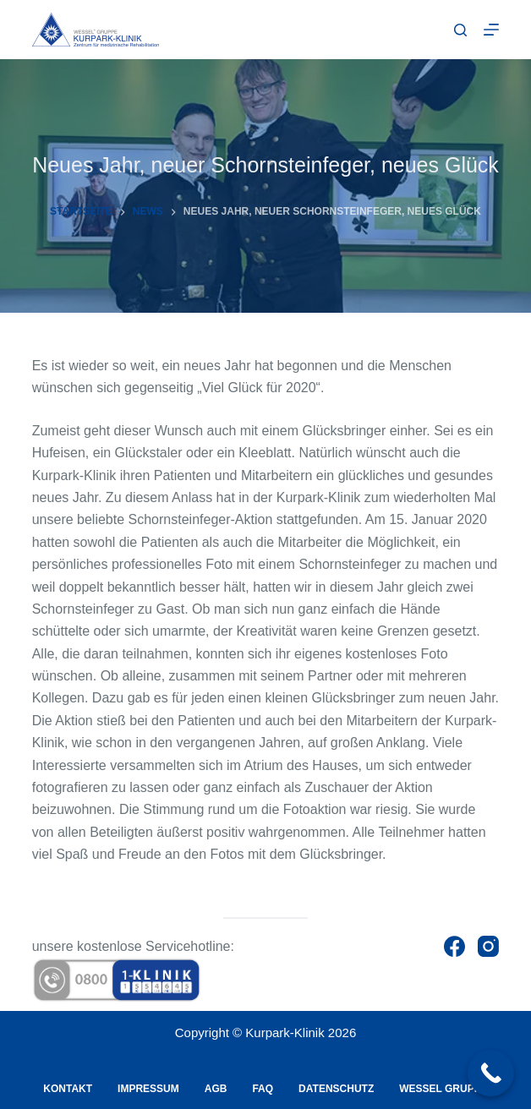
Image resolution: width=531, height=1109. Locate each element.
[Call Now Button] (491, 1073)
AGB (216, 1089)
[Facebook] (454, 946)
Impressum (148, 1089)
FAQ (262, 1089)
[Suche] (460, 30)
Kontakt (67, 1089)
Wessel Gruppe (443, 1089)
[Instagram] (488, 946)
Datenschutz (336, 1089)
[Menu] (491, 29)
